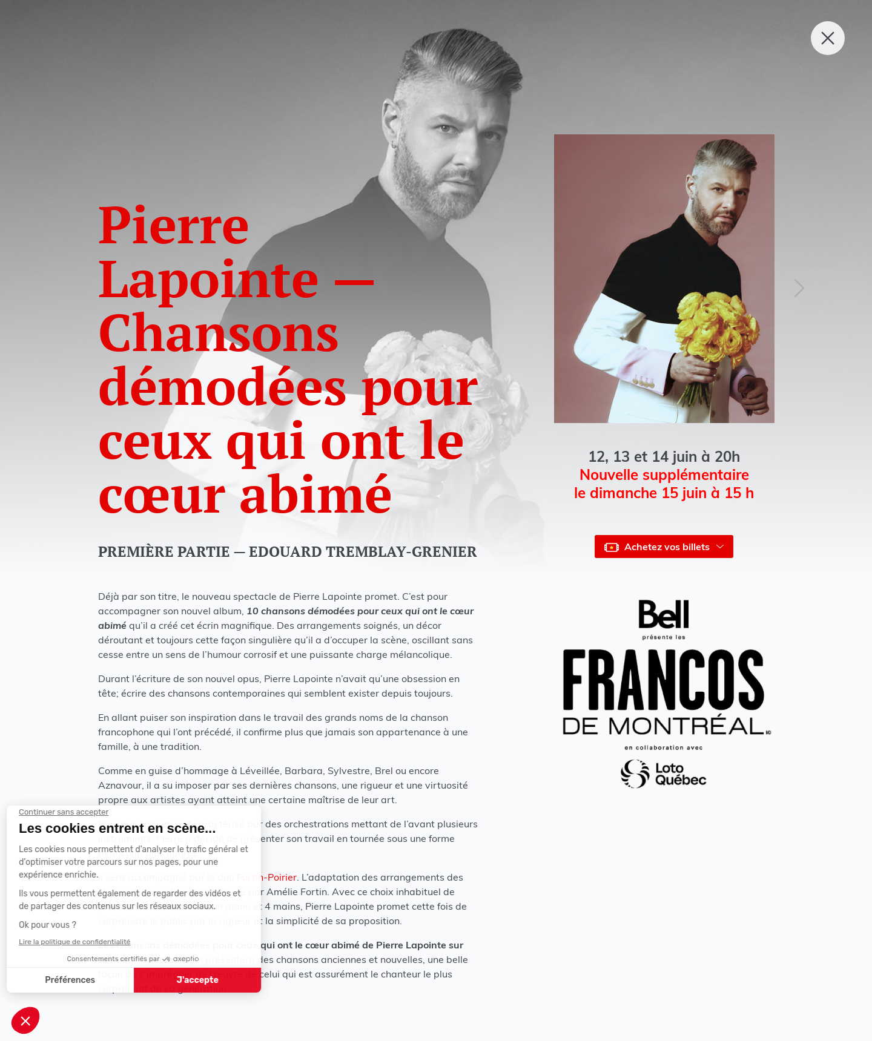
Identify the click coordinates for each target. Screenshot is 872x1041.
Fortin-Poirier (267, 877)
